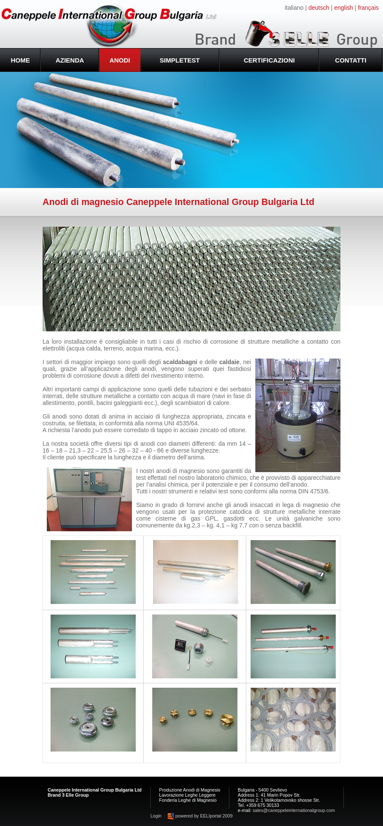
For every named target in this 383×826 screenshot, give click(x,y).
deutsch (319, 7)
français (368, 7)
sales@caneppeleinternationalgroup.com (294, 810)
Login (156, 815)
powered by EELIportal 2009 (200, 815)
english (343, 7)
